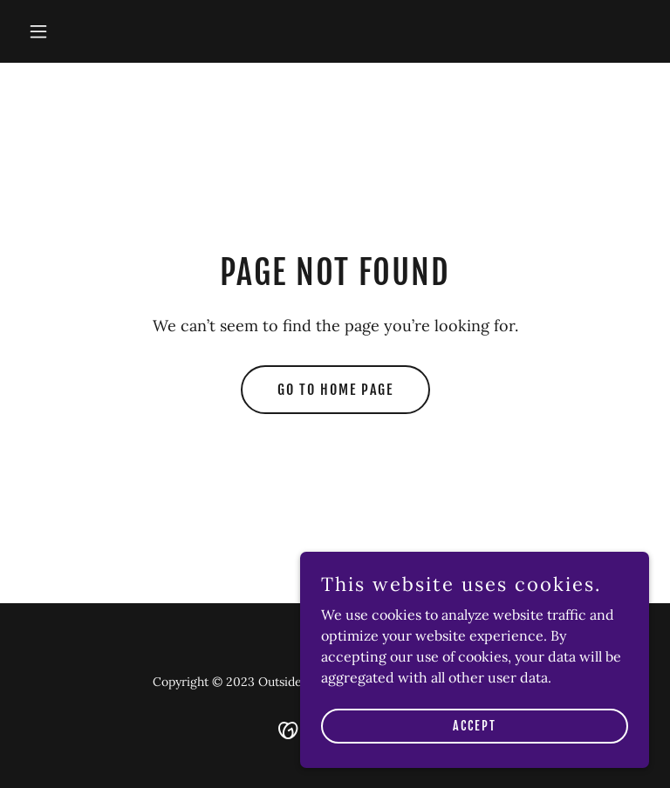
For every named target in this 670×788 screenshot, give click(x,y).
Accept (474, 761)
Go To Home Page (335, 389)
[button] (68, 31)
